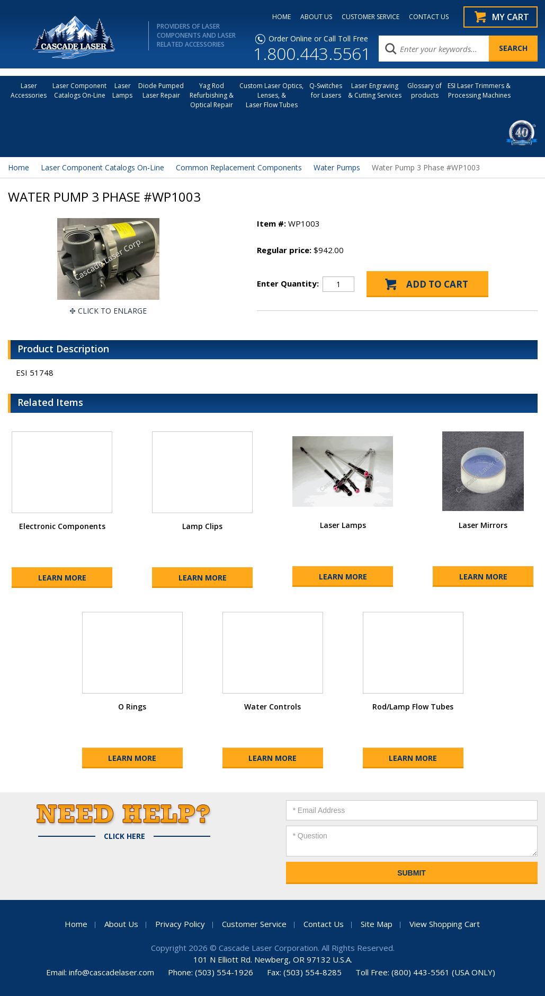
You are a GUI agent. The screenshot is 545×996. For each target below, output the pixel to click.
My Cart (510, 17)
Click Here (124, 836)
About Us (121, 924)
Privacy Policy (180, 924)
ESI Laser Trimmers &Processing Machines (479, 90)
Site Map (376, 924)
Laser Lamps (122, 90)
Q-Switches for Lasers (325, 90)
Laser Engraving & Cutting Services (374, 90)
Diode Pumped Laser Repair (161, 90)
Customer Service (254, 924)
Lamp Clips (202, 526)
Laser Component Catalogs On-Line (79, 90)
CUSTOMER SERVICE (370, 17)
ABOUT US (316, 17)
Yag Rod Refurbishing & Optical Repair (212, 95)
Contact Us (323, 924)
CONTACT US (429, 17)
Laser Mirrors (483, 525)
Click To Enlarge (112, 311)
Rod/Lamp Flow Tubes (412, 706)
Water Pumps (337, 167)
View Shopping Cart (444, 924)
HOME (281, 17)
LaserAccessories (29, 90)
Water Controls (272, 706)
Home (18, 167)
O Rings (132, 706)
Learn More (62, 578)
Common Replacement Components (239, 167)
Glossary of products (424, 90)
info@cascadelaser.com (111, 972)
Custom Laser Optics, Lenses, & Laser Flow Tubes (271, 95)
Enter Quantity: (288, 283)
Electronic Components (62, 526)
